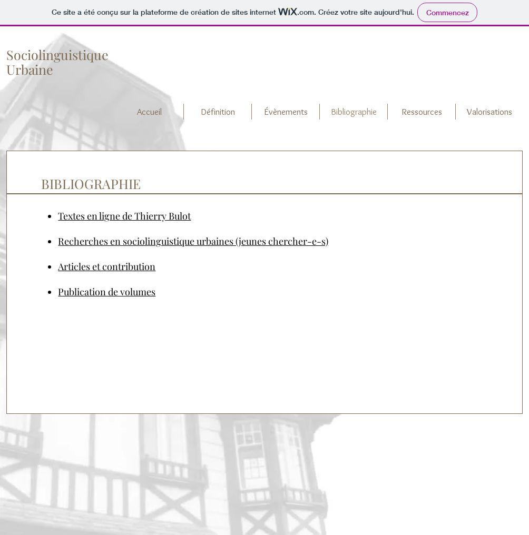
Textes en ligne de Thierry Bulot (124, 216)
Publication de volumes (106, 291)
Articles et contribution (106, 266)
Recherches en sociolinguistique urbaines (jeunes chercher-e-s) (193, 241)
